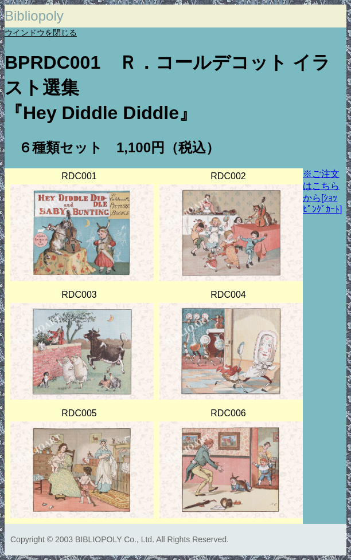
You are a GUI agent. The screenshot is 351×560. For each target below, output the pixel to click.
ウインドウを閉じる (41, 32)
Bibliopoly (34, 15)
